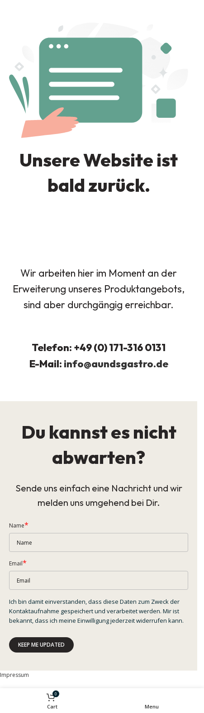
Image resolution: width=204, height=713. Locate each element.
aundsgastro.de (129, 363)
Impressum (14, 675)
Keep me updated (41, 644)
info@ (77, 363)
